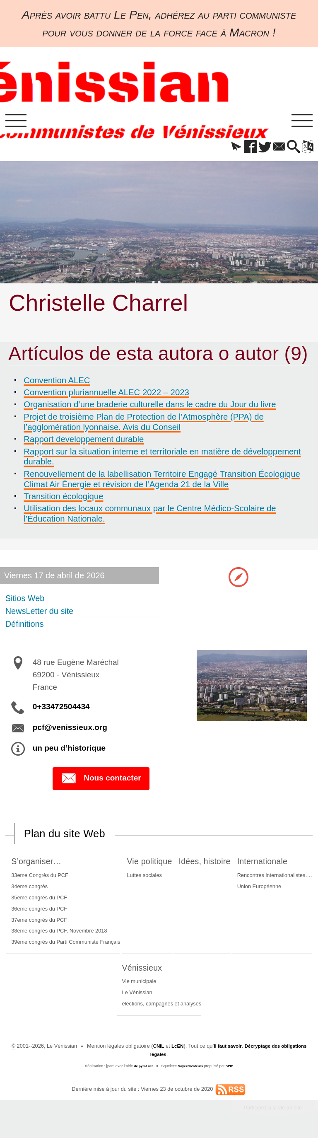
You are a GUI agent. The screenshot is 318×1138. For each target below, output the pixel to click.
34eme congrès (41, 889)
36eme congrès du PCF (51, 911)
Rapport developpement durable (85, 442)
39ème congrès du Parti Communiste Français (77, 945)
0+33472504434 (61, 708)
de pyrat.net (141, 1069)
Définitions (25, 626)
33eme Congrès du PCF (51, 878)
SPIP (232, 1069)
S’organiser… (51, 864)
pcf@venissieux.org (70, 729)
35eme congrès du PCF (51, 900)
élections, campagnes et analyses (237, 1007)
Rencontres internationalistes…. (83, 984)
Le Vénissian (213, 996)
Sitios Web (25, 600)
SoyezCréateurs (191, 1069)
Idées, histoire (271, 864)
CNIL (167, 1049)
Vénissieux (220, 970)
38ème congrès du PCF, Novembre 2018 (71, 934)
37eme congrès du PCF (51, 923)
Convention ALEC (58, 383)
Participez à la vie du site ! (269, 1111)
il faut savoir (240, 1049)
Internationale (74, 970)
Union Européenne (68, 996)
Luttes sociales (179, 878)
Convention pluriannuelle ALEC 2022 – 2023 (107, 395)
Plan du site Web (69, 836)
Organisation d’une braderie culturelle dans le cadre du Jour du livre (151, 407)
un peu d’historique (69, 750)
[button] (225, 150)
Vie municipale (215, 984)
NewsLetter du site (40, 613)
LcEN (188, 1049)
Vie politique (187, 864)
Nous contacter (101, 781)
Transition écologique (64, 498)
